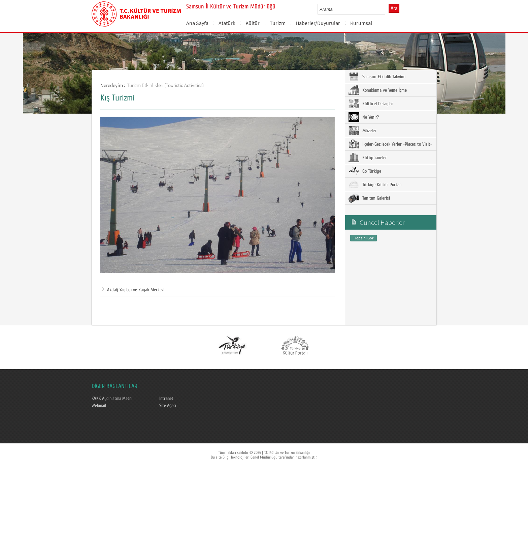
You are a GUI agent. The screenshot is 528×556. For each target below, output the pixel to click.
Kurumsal (361, 23)
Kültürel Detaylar (371, 103)
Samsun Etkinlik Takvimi (377, 76)
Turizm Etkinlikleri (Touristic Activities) (165, 85)
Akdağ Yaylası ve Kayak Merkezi (133, 290)
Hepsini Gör (363, 237)
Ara (394, 8)
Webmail (99, 405)
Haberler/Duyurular (318, 23)
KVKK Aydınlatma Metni (112, 398)
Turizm (278, 23)
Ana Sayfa (197, 23)
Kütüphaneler (368, 157)
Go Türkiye (365, 171)
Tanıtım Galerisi (369, 198)
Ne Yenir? (364, 117)
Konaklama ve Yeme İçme (378, 90)
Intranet (166, 398)
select (387, 9)
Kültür (252, 23)
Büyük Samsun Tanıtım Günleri (221, 39)
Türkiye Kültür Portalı (375, 184)
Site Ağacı (167, 405)
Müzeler (362, 130)
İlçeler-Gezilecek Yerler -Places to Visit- (390, 144)
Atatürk (227, 23)
